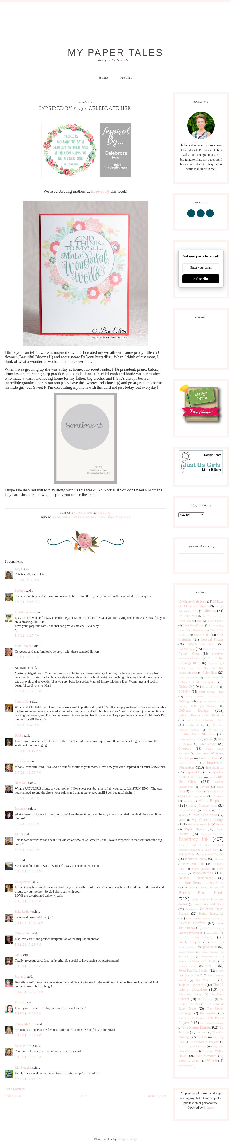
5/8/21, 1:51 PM (27, 798)
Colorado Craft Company (196, 682)
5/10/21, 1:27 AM (28, 871)
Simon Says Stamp (195, 937)
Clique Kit (213, 663)
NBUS (220, 824)
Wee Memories (206, 1056)
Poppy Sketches (201, 868)
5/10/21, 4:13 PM (28, 901)
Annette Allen (23, 1045)
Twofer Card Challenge (192, 1046)
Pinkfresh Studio (196, 859)
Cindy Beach (23, 882)
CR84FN (184, 691)
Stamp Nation (186, 951)
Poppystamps (203, 873)
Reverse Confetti (192, 923)
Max (190, 805)
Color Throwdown (188, 677)
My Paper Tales (115, 52)
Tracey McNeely (25, 1024)
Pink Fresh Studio (211, 854)
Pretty (192, 887)
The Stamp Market (196, 1027)
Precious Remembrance (195, 878)
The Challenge (205, 999)
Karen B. (20, 1002)
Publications (192, 909)
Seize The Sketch (211, 928)
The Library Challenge (190, 1018)
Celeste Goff (23, 933)
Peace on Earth (187, 845)
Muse (181, 819)
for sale (213, 729)
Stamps (182, 961)
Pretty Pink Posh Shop (209, 904)
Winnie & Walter (188, 1060)
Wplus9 (212, 1060)
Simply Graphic (189, 942)
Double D (191, 720)
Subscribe (201, 279)
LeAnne (20, 590)
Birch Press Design (193, 625)
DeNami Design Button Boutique (201, 715)
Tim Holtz (201, 1032)
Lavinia (204, 786)
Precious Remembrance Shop (201, 882)
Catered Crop (188, 653)
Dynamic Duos (213, 720)
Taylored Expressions (192, 985)
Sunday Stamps (187, 966)
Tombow (202, 1037)
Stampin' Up (186, 956)
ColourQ (185, 687)
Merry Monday (186, 810)
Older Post (13, 1096)
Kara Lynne (22, 761)
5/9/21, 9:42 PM (27, 849)
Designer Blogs (127, 1139)
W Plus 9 (206, 1051)
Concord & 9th (210, 687)
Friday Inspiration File (189, 739)
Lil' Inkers (218, 796)
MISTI (206, 810)
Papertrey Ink (85, 517)
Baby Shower (216, 620)
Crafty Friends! (195, 696)
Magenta (187, 801)
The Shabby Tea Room (212, 1023)
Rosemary (21, 808)
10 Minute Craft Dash (192, 601)
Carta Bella (201, 634)
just (211, 777)
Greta (18, 955)
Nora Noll (21, 783)
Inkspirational (215, 767)
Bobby (19, 735)
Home (103, 78)
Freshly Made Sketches (196, 734)
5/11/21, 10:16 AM (29, 923)
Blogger (208, 1107)
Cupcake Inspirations (208, 701)
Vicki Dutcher (23, 646)
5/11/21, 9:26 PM (28, 944)
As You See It (211, 616)
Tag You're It (205, 980)
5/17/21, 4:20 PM (28, 1035)
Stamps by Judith (204, 961)
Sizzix (215, 942)
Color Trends (212, 677)
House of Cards (209, 758)
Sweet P (210, 966)
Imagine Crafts (187, 763)
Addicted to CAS (188, 611)
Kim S (19, 834)
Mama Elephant (211, 800)
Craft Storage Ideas (211, 691)
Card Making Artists (197, 630)
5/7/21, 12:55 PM (28, 772)
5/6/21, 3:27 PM (27, 635)
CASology (186, 649)
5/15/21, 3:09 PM (28, 1013)
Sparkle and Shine (187, 947)
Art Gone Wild (187, 615)
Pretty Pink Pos (210, 887)
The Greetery (208, 1013)
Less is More (196, 791)
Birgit (18, 568)
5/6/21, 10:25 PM (28, 691)
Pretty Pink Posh (201, 892)
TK (17, 860)
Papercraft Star (209, 834)
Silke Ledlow (23, 911)
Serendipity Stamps (114, 517)
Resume (126, 78)
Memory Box (208, 805)
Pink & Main (186, 854)
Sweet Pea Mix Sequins (193, 970)
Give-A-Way (208, 744)
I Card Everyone (25, 612)
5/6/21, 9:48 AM (27, 601)
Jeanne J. (21, 976)
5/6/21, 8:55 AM (27, 580)
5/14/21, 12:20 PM (29, 992)
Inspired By (62, 517)
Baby (199, 620)
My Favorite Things (207, 819)
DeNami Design (193, 710)
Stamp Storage (210, 951)
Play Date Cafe (193, 863)
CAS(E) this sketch (201, 644)
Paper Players (195, 829)
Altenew (209, 611)
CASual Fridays (211, 649)
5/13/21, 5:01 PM (28, 966)
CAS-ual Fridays (212, 639)
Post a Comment (15, 1089)
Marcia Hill (22, 701)
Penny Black (212, 849)
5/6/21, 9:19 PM (27, 657)
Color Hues (209, 672)
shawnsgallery (213, 932)
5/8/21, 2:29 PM (27, 824)
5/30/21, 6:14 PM (28, 1078)
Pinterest (219, 859)
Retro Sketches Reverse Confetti (202, 918)
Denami (211, 706)
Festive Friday (195, 725)
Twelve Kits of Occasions (204, 1041)
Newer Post (157, 1096)
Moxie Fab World (205, 815)
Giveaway (184, 748)
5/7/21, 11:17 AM (28, 751)
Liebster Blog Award (194, 796)
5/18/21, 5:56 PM (28, 1057)
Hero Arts (202, 753)
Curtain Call (187, 706)
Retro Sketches (211, 913)
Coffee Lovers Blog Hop (193, 668)
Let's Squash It (216, 791)
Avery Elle (184, 620)
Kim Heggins (23, 1067)
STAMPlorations (210, 956)
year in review (185, 1065)
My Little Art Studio (199, 824)
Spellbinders (209, 947)
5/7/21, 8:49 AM (27, 725)
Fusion (209, 739)
